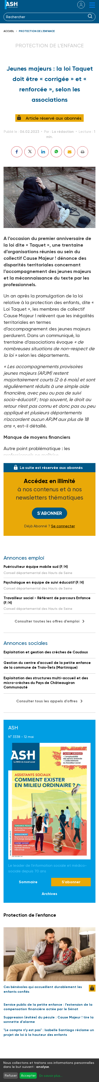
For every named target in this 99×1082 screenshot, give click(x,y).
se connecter (78, 4)
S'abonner (49, 513)
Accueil (9, 31)
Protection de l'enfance (37, 31)
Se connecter (63, 526)
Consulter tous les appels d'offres (47, 701)
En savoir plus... (50, 1076)
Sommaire (28, 882)
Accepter (28, 1075)
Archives (49, 893)
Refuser (11, 1075)
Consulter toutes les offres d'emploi (47, 621)
